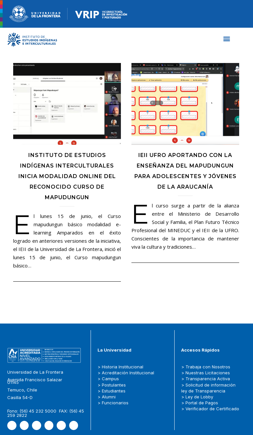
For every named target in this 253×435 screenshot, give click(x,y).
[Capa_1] (32, 40)
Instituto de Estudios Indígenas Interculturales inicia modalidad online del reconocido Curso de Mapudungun (67, 175)
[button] (226, 38)
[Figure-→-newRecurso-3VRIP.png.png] (67, 14)
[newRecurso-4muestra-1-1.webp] (35, 14)
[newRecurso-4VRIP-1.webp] (101, 14)
